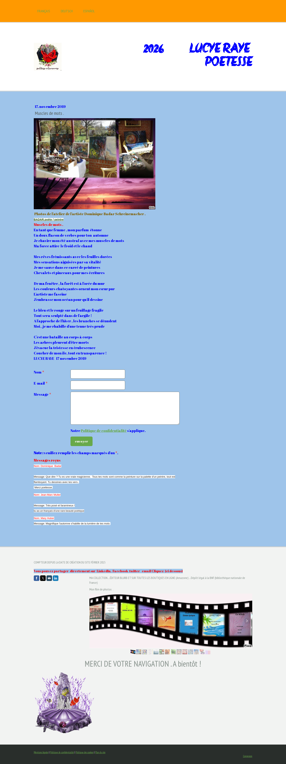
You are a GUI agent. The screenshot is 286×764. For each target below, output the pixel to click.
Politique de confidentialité (104, 430)
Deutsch (67, 11)
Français (43, 11)
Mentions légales (41, 752)
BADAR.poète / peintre (49, 219)
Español (89, 11)
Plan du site (100, 752)
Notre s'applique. (108, 430)
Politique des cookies (84, 752)
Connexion (247, 756)
